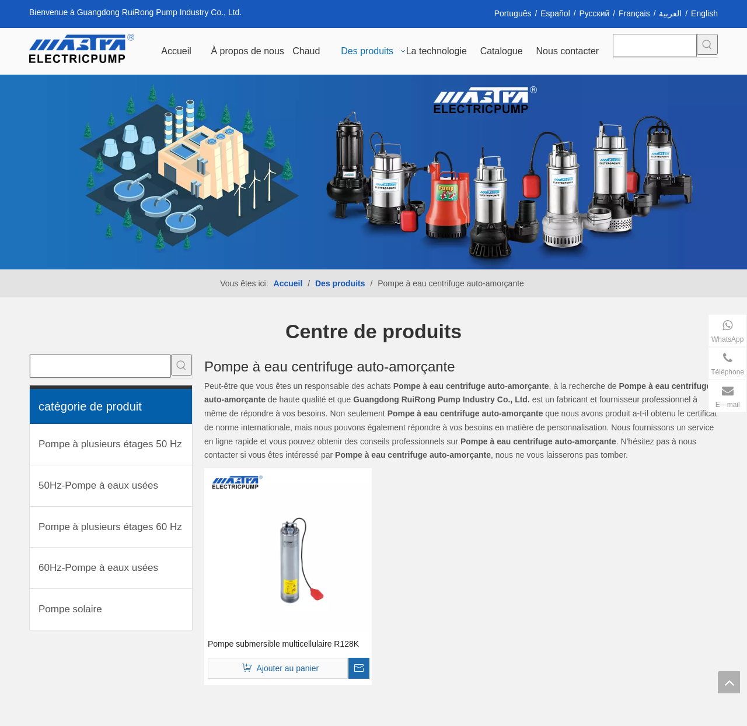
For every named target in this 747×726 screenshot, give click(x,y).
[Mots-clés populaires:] (707, 44)
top (729, 682)
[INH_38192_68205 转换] (373, 172)
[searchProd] (655, 45)
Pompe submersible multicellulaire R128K (283, 643)
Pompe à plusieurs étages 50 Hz (110, 444)
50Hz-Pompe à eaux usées (98, 485)
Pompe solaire (70, 609)
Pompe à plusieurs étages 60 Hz (110, 526)
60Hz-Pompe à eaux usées (98, 567)
